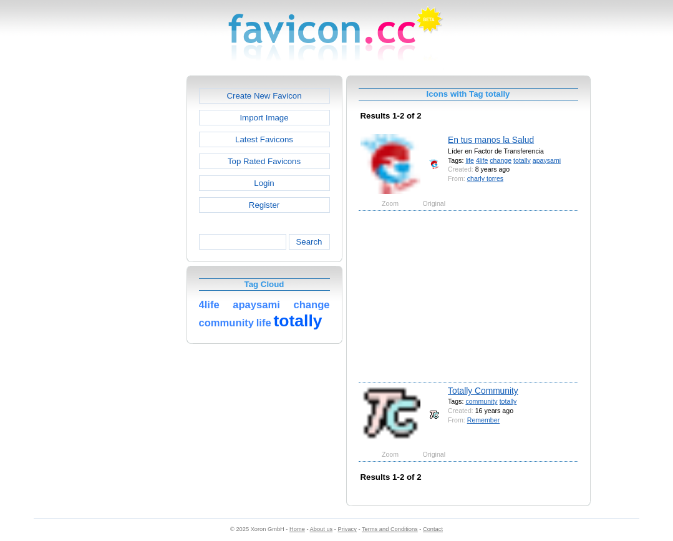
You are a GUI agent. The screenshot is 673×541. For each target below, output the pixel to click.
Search (309, 241)
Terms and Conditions (390, 529)
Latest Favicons (264, 139)
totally (522, 160)
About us (321, 529)
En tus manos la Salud (491, 140)
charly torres (485, 178)
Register (264, 205)
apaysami (547, 160)
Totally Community (483, 391)
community (481, 401)
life (469, 160)
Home (297, 529)
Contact (433, 529)
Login (264, 183)
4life (482, 160)
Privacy (346, 529)
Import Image (264, 117)
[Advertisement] (133, 263)
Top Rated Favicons (264, 161)
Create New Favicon (263, 95)
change (500, 160)
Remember (483, 420)
